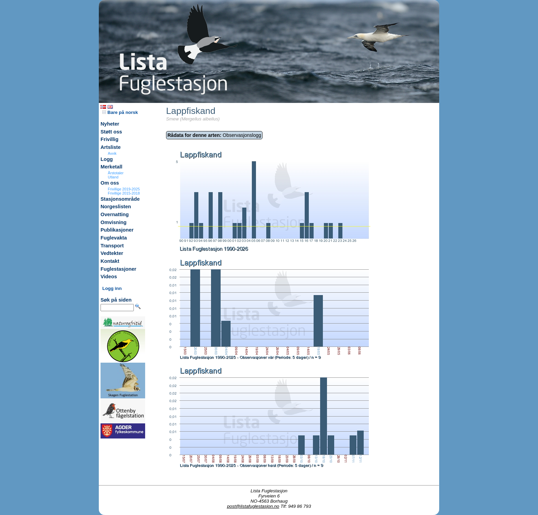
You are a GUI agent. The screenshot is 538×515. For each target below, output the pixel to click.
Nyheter (110, 124)
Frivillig (109, 139)
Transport (112, 245)
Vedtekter (112, 253)
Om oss (110, 183)
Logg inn (111, 288)
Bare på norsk (120, 112)
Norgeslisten (116, 206)
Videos (109, 276)
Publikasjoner (117, 230)
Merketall (111, 166)
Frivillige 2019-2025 (124, 189)
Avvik (112, 153)
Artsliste (111, 147)
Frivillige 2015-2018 (124, 193)
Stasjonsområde (120, 199)
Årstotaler (116, 173)
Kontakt (110, 261)
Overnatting (115, 214)
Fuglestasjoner (118, 269)
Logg (107, 159)
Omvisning (114, 222)
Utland (113, 177)
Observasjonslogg (214, 135)
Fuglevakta (114, 238)
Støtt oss (111, 131)
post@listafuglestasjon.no (253, 506)
